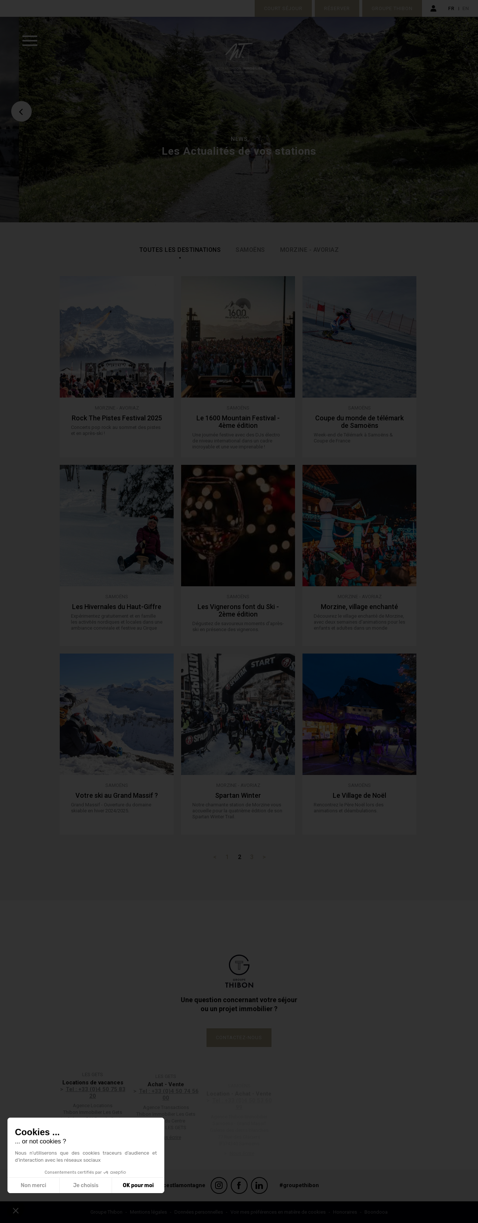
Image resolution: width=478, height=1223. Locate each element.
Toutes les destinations (180, 250)
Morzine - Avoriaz (309, 250)
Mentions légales (148, 1212)
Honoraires (345, 1212)
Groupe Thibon (392, 8)
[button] (16, 1210)
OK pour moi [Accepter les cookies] (138, 1185)
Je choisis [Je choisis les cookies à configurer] (86, 1185)
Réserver (337, 8)
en (465, 8)
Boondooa (376, 1212)
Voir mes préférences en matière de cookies (278, 1212)
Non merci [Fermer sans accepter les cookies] (33, 1185)
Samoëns (250, 250)
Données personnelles (198, 1212)
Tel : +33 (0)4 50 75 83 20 (95, 1104)
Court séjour (283, 8)
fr (451, 8)
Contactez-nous (239, 1037)
